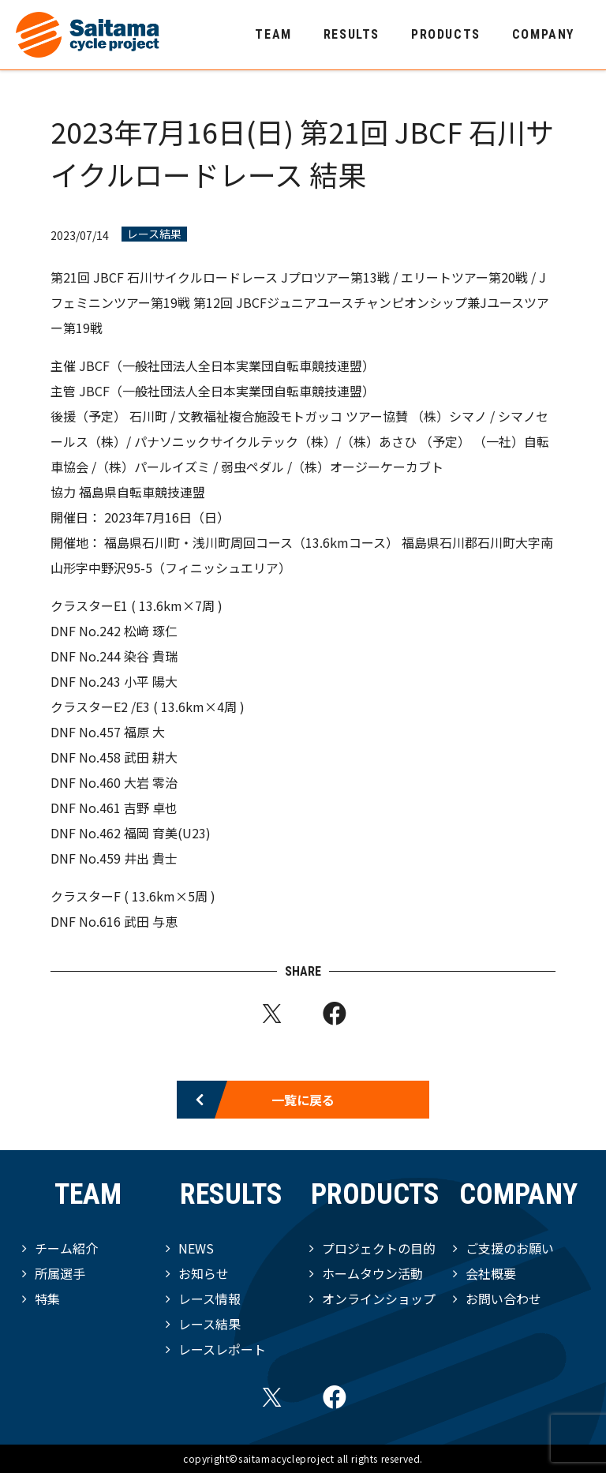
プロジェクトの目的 (379, 1248)
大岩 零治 (151, 782)
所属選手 (60, 1273)
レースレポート (222, 1349)
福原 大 (144, 731)
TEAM (273, 34)
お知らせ (203, 1273)
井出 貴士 (151, 858)
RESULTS (352, 34)
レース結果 (154, 234)
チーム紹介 (66, 1248)
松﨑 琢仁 (151, 630)
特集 (47, 1298)
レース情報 (209, 1298)
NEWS (196, 1248)
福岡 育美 (151, 832)
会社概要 (491, 1273)
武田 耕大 (151, 757)
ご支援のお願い (510, 1248)
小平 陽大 (151, 681)
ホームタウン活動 (372, 1273)
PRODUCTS (446, 34)
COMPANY (543, 34)
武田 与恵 (151, 921)
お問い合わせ (503, 1298)
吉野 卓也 (151, 807)
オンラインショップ (379, 1298)
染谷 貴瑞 (151, 656)
